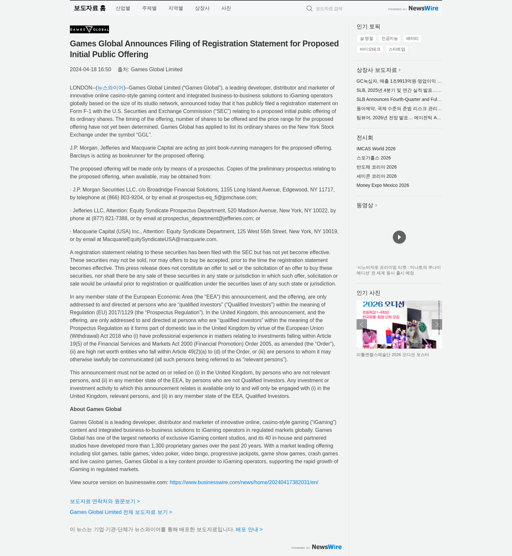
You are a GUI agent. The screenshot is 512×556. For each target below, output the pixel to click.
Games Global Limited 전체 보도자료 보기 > (121, 512)
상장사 (202, 8)
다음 (437, 324)
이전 (362, 324)
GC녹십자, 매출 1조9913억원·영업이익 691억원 (405, 81)
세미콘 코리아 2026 (377, 176)
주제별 (149, 8)
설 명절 (366, 38)
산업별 (123, 8)
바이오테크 (370, 49)
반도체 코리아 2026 (377, 167)
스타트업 (397, 49)
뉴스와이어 (110, 87)
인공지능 (389, 38)
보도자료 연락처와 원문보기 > (105, 501)
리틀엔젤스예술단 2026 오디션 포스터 (393, 354)
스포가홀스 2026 (374, 157)
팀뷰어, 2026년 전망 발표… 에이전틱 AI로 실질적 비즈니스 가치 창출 (427, 117)
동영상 (365, 205)
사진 (226, 8)
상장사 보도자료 (377, 70)
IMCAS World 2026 (376, 148)
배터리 (412, 38)
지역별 (175, 8)
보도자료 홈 (89, 8)
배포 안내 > (249, 529)
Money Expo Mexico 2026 (383, 185)
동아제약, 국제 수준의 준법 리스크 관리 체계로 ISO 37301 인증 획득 (426, 108)
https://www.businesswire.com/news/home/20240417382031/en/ (244, 482)
